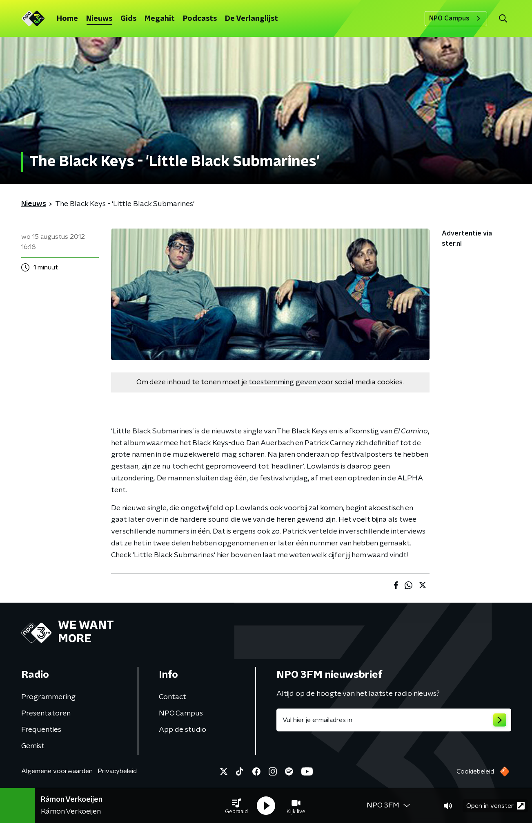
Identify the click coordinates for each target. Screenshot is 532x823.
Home (67, 18)
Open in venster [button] (495, 806)
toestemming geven (282, 382)
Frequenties (41, 729)
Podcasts (200, 18)
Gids (128, 18)
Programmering (48, 697)
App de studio (182, 729)
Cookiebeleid (475, 771)
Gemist (33, 746)
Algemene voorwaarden (57, 771)
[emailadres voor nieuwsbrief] (393, 720)
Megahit (160, 18)
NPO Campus (456, 18)
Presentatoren (46, 713)
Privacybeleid (117, 771)
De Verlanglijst (251, 18)
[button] (236, 806)
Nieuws (99, 18)
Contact (172, 697)
